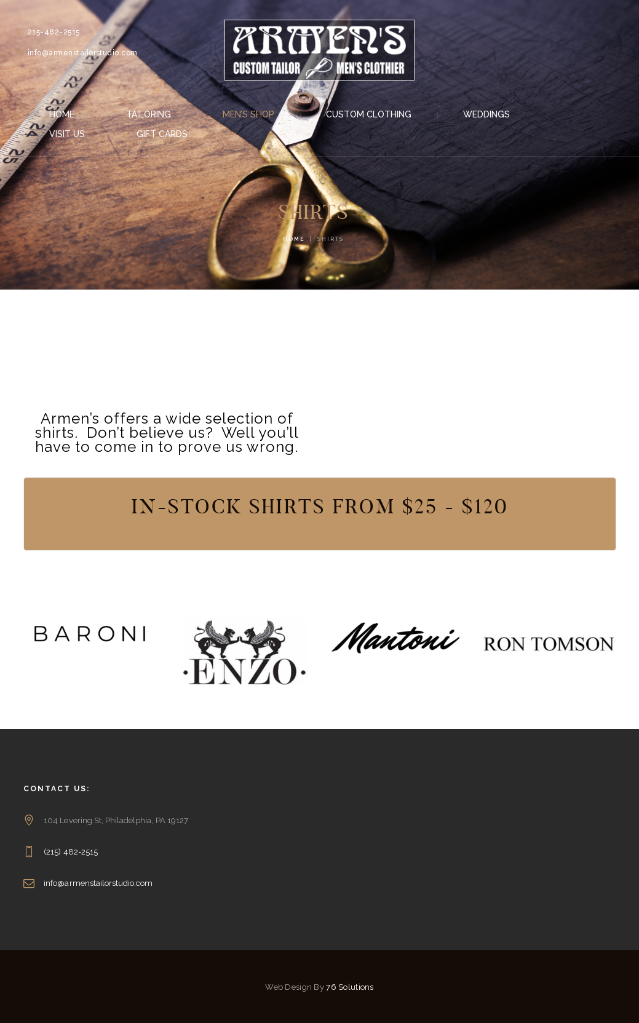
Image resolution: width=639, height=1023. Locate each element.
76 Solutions (349, 987)
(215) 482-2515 (71, 851)
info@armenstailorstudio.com (98, 883)
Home (293, 239)
